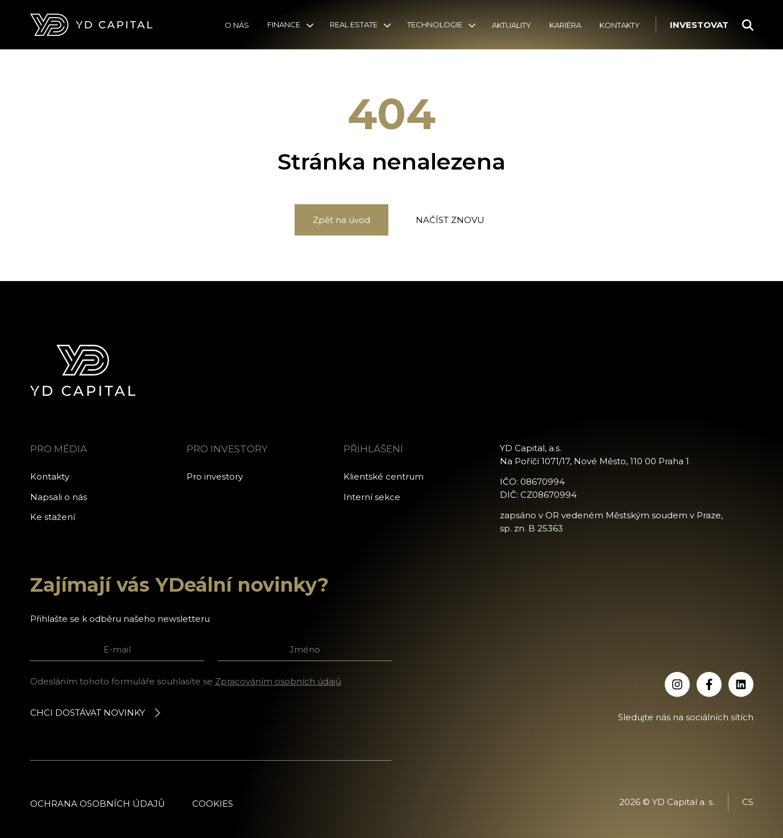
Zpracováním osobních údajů (278, 681)
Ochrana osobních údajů (97, 803)
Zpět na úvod (341, 219)
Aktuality (511, 25)
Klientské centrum (383, 476)
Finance (283, 24)
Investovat (699, 24)
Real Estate (354, 24)
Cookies (212, 803)
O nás (237, 25)
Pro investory (215, 476)
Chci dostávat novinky (96, 712)
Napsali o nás (58, 497)
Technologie (434, 24)
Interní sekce (371, 497)
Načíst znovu (450, 219)
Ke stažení (52, 516)
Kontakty (619, 25)
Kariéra (565, 25)
